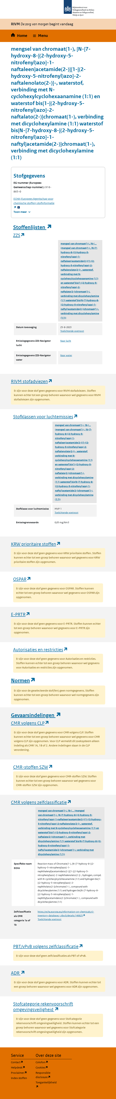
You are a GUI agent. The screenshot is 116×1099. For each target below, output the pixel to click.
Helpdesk (21, 1067)
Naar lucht (65, 340)
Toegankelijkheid (46, 1084)
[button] (40, 36)
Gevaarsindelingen (36, 715)
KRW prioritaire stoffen (36, 544)
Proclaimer (21, 1072)
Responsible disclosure (46, 1075)
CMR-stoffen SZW (33, 766)
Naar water (66, 355)
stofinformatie (34, 203)
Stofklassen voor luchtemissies (45, 416)
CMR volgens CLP (30, 723)
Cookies (46, 1067)
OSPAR (22, 579)
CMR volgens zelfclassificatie (41, 802)
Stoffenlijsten (32, 227)
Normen (23, 680)
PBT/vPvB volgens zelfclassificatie (48, 946)
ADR (18, 972)
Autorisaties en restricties (40, 649)
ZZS (19, 235)
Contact (21, 1062)
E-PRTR (20, 614)
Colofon (46, 1062)
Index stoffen (19, 1078)
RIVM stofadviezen (32, 381)
